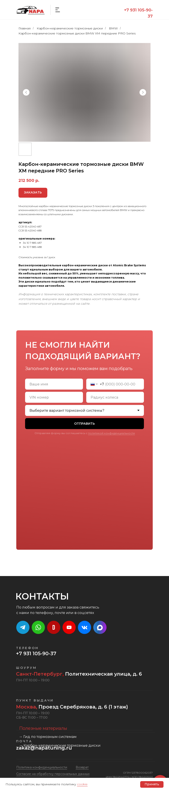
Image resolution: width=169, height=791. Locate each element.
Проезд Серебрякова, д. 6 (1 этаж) (72, 707)
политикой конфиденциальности (111, 433)
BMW (113, 28)
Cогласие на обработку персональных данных (53, 774)
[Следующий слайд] (143, 92)
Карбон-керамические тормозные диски (70, 28)
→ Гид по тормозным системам (48, 737)
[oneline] (54, 397)
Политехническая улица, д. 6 (103, 674)
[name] (54, 384)
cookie (82, 784)
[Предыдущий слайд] (26, 92)
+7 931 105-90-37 (36, 654)
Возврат (82, 767)
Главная (24, 28)
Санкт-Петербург (39, 674)
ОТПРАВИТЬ (84, 424)
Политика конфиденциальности (41, 767)
